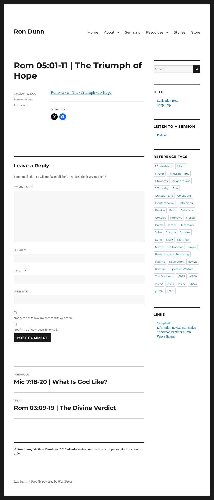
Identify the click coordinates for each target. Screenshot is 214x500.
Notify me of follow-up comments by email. (43, 317)
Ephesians (185, 203)
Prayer (191, 247)
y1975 (170, 291)
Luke (158, 239)
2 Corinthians (181, 181)
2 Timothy (161, 188)
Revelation (176, 261)
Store (195, 32)
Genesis (160, 217)
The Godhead (164, 276)
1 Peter (159, 173)
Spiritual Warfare (182, 269)
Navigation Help (167, 101)
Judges (185, 232)
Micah (159, 247)
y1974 (159, 291)
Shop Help (164, 105)
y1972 (181, 283)
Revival (193, 261)
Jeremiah (187, 225)
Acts (175, 188)
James (171, 225)
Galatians (187, 210)
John (158, 232)
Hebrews (176, 217)
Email (20, 271)
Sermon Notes (23, 99)
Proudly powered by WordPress (52, 481)
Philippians (175, 247)
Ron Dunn (29, 31)
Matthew (183, 239)
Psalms (160, 261)
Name (20, 250)
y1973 (193, 283)
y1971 (170, 283)
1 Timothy (161, 181)
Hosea (190, 217)
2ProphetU (164, 323)
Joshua (171, 232)
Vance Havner (166, 336)
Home (93, 32)
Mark (169, 239)
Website (21, 291)
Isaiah (159, 225)
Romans (19, 105)
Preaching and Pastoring (172, 254)
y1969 (193, 276)
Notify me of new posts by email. (36, 329)
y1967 (181, 276)
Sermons (132, 32)
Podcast (162, 135)
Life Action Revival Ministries (176, 328)
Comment (23, 187)
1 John (181, 166)
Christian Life (164, 195)
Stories (179, 32)
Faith (172, 210)
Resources (154, 32)
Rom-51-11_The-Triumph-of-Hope (81, 92)
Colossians (184, 195)
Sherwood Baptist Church (174, 332)
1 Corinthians (164, 166)
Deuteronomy (164, 203)
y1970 (159, 283)
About (109, 32)
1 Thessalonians (178, 173)
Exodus (160, 210)
